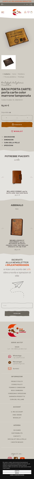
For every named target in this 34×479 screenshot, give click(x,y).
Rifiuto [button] (17, 473)
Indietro (6, 74)
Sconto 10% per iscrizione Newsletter (17, 1)
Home (14, 74)
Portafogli (21, 77)
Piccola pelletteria (10, 77)
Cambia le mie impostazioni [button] (17, 475)
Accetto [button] (17, 471)
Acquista (17, 124)
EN (27, 4)
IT (24, 4)
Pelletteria (21, 74)
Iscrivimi (17, 313)
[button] (8, 137)
